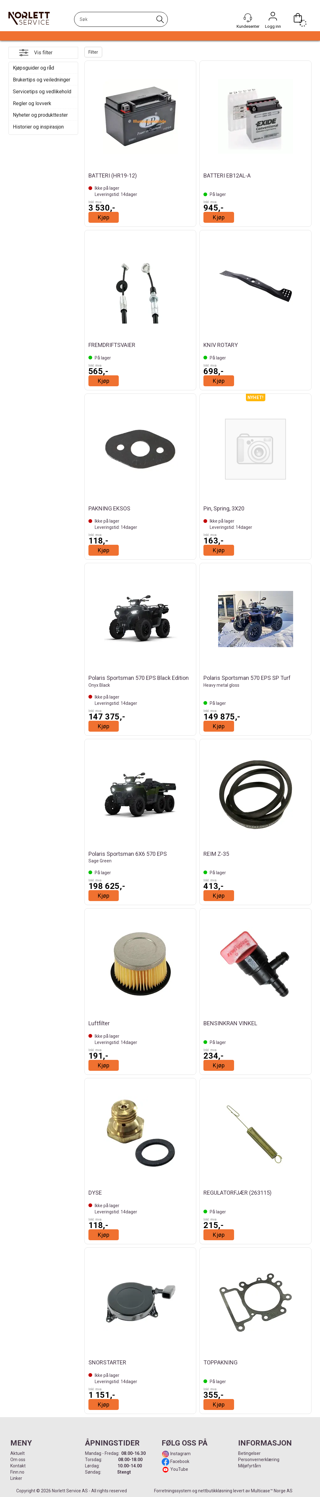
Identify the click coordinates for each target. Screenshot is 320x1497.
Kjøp (104, 217)
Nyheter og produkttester (40, 115)
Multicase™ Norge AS (271, 1490)
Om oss (17, 1459)
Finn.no (17, 1472)
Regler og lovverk (32, 103)
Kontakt (18, 1465)
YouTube (179, 1469)
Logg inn (273, 18)
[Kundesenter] (248, 18)
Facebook (179, 1461)
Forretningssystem (172, 1490)
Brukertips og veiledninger (41, 80)
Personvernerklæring (258, 1459)
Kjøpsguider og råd (33, 68)
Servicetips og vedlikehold (42, 92)
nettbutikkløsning (215, 1490)
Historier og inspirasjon (38, 127)
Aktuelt (17, 1453)
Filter (93, 52)
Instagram (180, 1453)
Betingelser (249, 1453)
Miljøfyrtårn (249, 1465)
